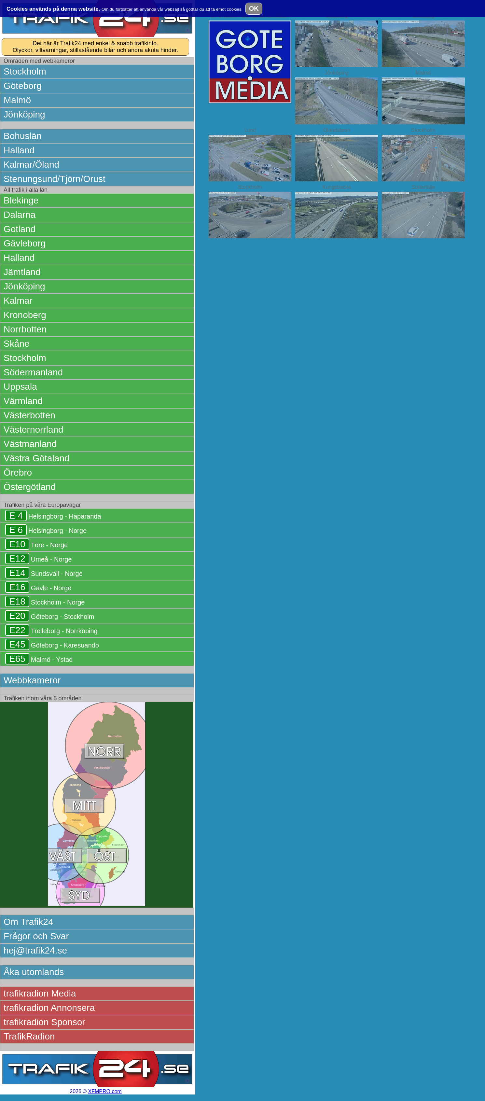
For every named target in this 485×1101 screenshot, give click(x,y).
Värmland (23, 401)
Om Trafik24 (28, 922)
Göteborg (23, 86)
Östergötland (30, 487)
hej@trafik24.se (35, 950)
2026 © (95, 1091)
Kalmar (18, 301)
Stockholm (25, 71)
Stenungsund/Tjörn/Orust (54, 179)
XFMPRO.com (105, 1091)
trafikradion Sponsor (44, 1022)
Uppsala (20, 387)
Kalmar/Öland (31, 165)
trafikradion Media (40, 993)
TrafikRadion (29, 1036)
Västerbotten (29, 415)
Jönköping (24, 114)
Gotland (19, 229)
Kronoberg (25, 315)
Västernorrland (33, 430)
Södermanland (33, 372)
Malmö (17, 100)
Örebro (18, 472)
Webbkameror (32, 680)
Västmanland (30, 444)
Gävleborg (25, 243)
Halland (19, 150)
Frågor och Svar (36, 936)
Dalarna (19, 215)
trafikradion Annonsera (49, 1008)
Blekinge (21, 200)
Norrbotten (25, 329)
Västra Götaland (36, 458)
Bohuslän (23, 136)
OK (254, 8)
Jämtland (22, 272)
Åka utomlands (34, 972)
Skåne (16, 344)
